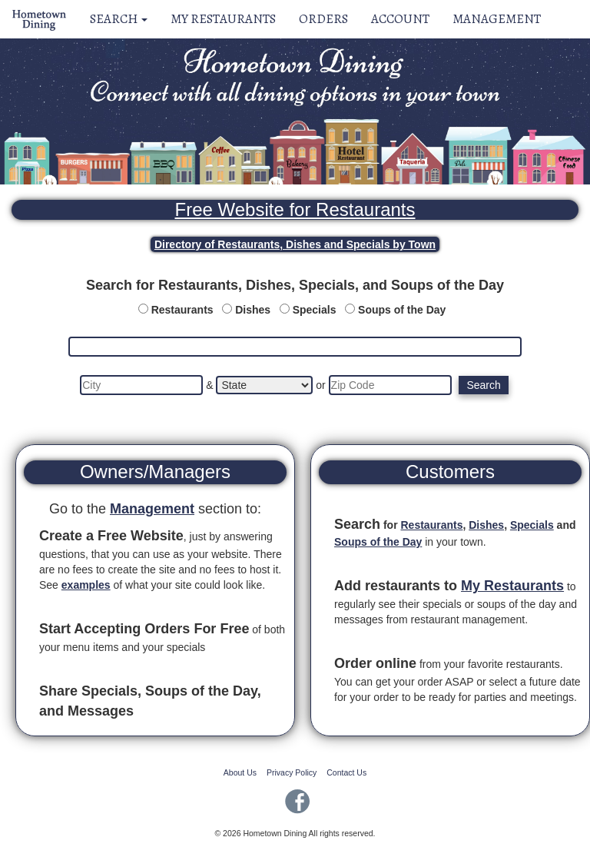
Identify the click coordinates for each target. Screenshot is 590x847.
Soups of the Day (402, 310)
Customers (450, 471)
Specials (314, 310)
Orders (323, 19)
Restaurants (182, 310)
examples (86, 585)
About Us (240, 772)
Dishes (252, 310)
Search (119, 19)
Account (400, 19)
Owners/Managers (155, 471)
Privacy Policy (292, 772)
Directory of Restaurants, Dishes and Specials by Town (295, 244)
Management (496, 19)
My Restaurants (223, 19)
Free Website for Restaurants (294, 209)
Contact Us (346, 772)
